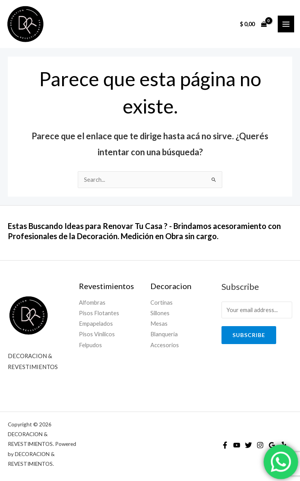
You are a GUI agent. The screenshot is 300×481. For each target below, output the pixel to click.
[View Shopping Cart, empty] (253, 24)
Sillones (160, 313)
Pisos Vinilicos (97, 334)
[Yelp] (283, 445)
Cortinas (161, 302)
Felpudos (90, 345)
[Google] (271, 445)
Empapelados (96, 323)
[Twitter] (248, 445)
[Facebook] (225, 445)
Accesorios (164, 345)
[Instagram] (260, 445)
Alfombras (92, 302)
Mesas (159, 323)
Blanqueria (164, 334)
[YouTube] (236, 445)
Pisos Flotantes (99, 313)
